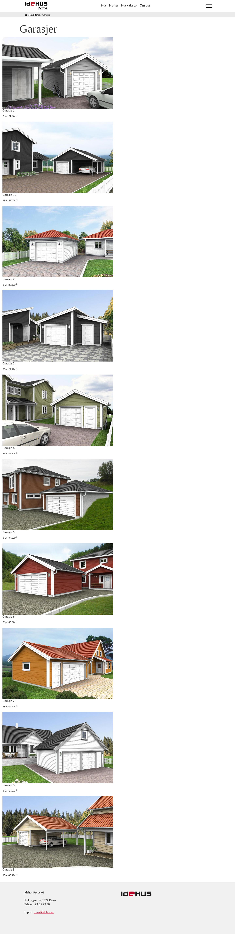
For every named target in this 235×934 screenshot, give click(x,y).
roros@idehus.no (44, 912)
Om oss (145, 5)
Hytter (113, 5)
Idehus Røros (34, 15)
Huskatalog (129, 5)
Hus (104, 5)
